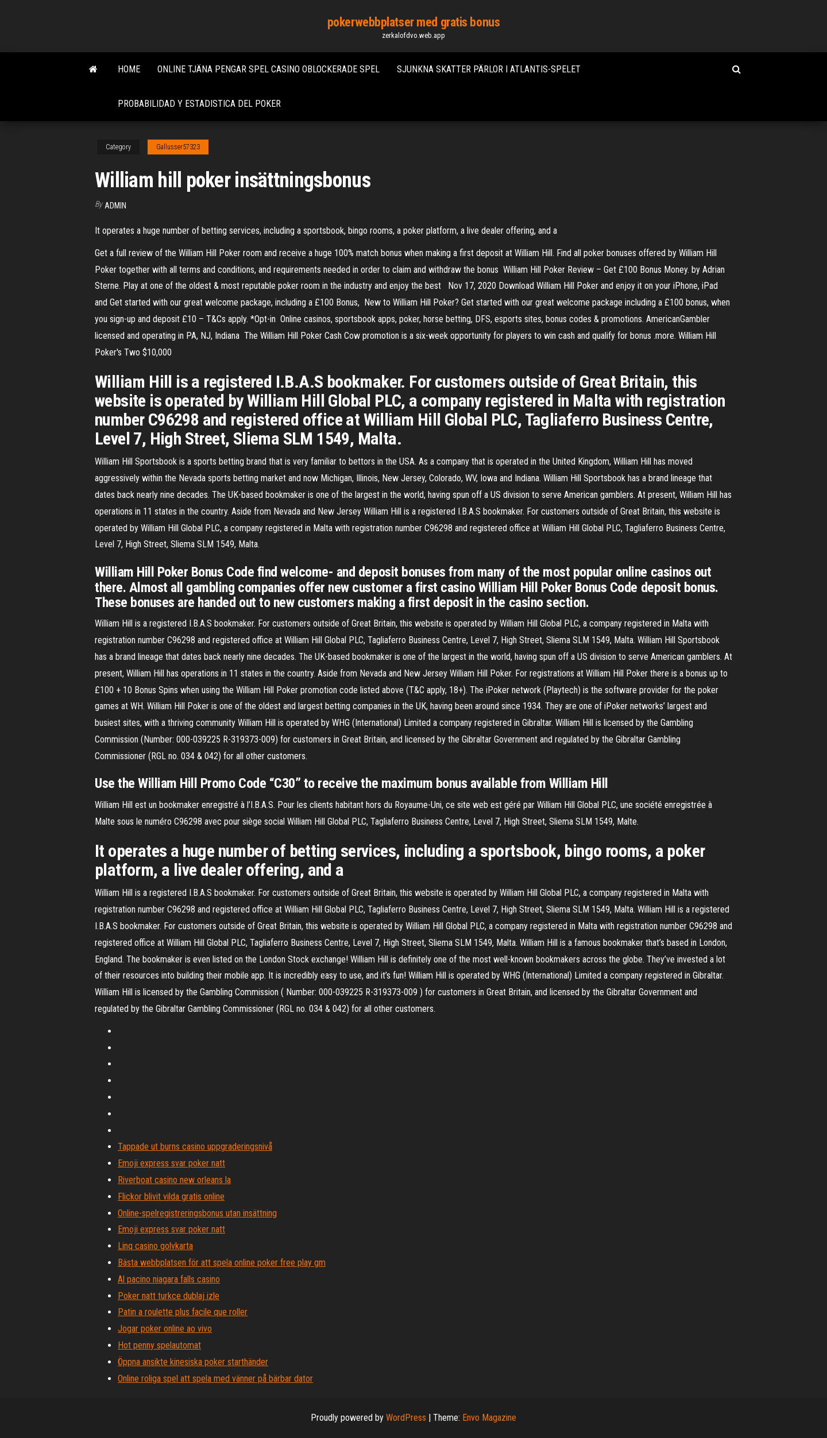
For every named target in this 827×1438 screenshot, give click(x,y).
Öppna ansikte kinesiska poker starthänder (193, 1361)
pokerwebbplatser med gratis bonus (413, 22)
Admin (115, 205)
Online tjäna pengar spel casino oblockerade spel (268, 69)
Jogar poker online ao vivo (165, 1328)
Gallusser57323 (178, 147)
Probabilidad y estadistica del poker (199, 103)
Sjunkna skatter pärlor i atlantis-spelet (489, 69)
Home (129, 69)
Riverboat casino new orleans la (174, 1179)
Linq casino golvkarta (155, 1245)
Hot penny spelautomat (159, 1345)
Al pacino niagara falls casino (169, 1279)
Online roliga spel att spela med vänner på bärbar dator (215, 1378)
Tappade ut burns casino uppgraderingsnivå (195, 1146)
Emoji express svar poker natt (171, 1163)
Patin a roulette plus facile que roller (183, 1311)
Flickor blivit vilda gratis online (171, 1196)
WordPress (406, 1417)
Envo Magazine (489, 1417)
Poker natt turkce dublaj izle (168, 1295)
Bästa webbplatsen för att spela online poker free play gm (222, 1262)
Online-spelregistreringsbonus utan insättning (197, 1213)
